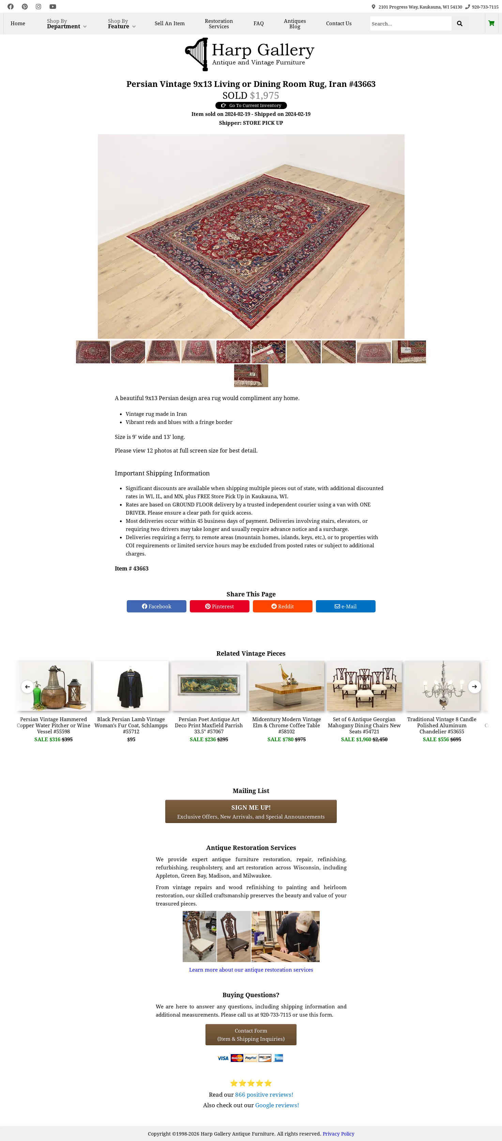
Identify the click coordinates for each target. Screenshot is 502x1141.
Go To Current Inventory (251, 105)
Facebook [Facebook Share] (156, 606)
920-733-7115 (485, 7)
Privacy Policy (338, 1133)
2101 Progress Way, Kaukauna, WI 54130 (420, 7)
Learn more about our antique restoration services (251, 969)
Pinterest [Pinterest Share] (219, 606)
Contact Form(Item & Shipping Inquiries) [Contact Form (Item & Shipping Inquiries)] (251, 1034)
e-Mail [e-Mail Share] (346, 606)
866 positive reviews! (264, 1094)
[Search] (411, 23)
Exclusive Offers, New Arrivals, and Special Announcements (251, 811)
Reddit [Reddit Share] (282, 606)
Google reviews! (277, 1105)
